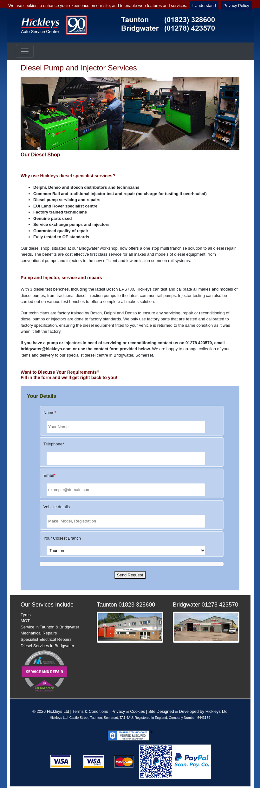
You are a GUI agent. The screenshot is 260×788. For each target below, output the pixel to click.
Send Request (130, 575)
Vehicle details (56, 506)
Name (49, 412)
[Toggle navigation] (25, 51)
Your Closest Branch (62, 538)
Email (49, 475)
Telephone (53, 444)
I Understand (204, 5)
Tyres (26, 614)
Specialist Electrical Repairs (46, 639)
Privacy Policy (236, 5)
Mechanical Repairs (39, 633)
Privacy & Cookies (128, 711)
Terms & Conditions (90, 711)
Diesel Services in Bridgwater (47, 645)
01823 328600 (137, 604)
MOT (25, 620)
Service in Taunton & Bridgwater (50, 627)
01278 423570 (220, 604)
